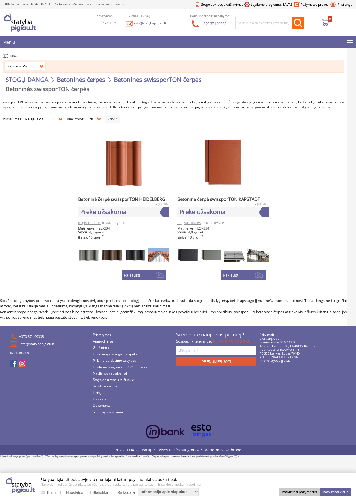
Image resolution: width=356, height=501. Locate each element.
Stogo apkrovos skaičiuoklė (113, 380)
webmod (233, 450)
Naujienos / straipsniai (110, 374)
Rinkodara (126, 492)
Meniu (9, 42)
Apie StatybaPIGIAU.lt (37, 4)
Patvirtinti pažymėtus (299, 491)
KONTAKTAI (11, 4)
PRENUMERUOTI (216, 362)
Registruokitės (89, 222)
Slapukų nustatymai (108, 412)
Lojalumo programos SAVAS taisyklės (121, 367)
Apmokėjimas (82, 4)
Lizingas (99, 393)
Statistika (100, 492)
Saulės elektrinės (106, 386)
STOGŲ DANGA (26, 79)
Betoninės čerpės (81, 79)
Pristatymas (62, 4)
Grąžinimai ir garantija (109, 4)
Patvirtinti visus (335, 491)
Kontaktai (100, 399)
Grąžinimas (101, 348)
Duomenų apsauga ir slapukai (115, 354)
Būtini (52, 492)
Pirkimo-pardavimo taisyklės (114, 361)
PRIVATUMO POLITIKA (231, 341)
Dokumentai (102, 406)
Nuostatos (74, 492)
